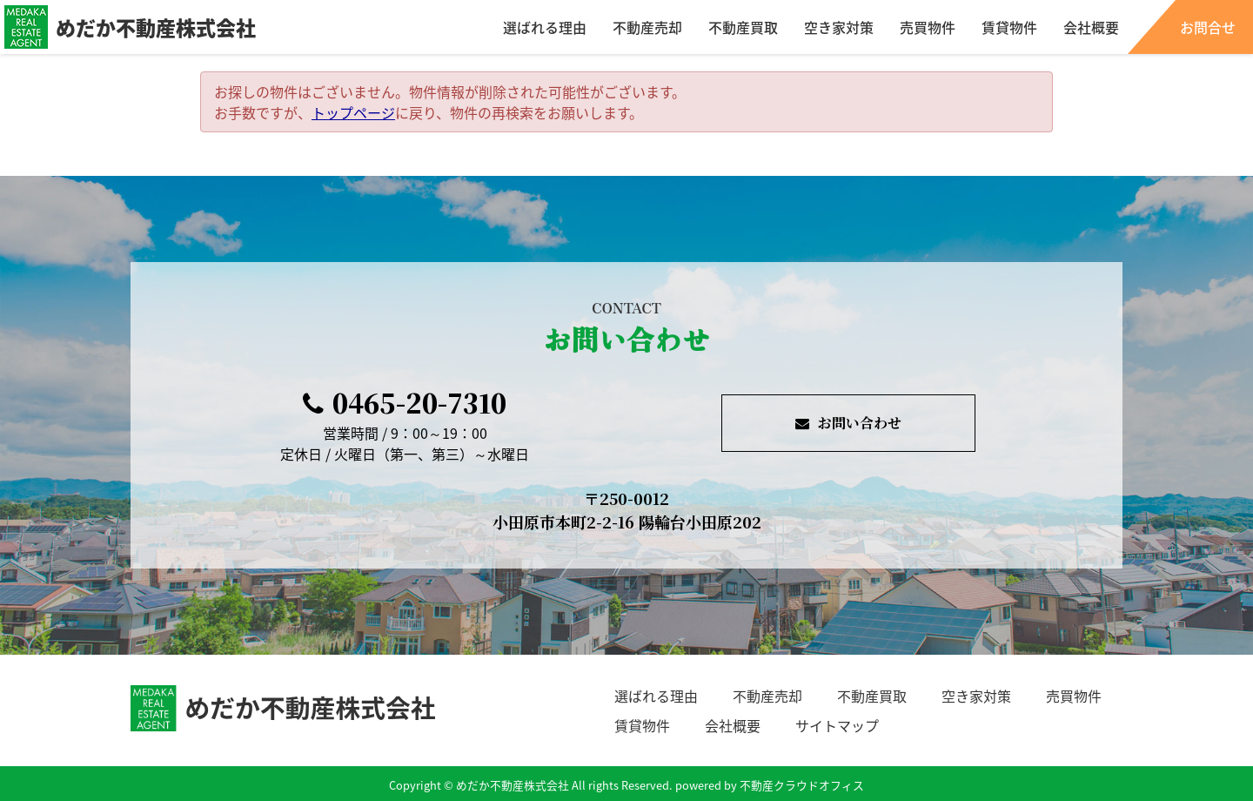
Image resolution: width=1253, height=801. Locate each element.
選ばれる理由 (544, 27)
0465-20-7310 (404, 402)
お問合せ (1208, 27)
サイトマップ (837, 725)
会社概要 (1091, 27)
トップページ (353, 112)
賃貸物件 (1009, 27)
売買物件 (927, 27)
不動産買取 (743, 27)
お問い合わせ (848, 423)
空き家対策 (839, 27)
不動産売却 (647, 27)
